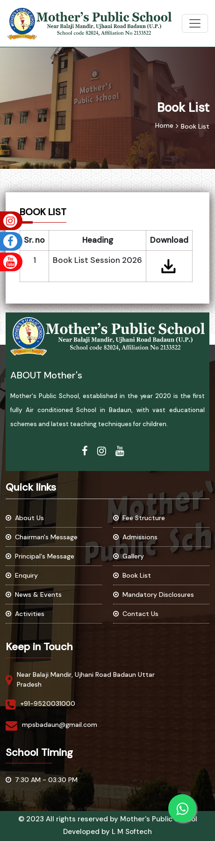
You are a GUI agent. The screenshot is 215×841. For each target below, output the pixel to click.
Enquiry (22, 575)
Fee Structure (139, 518)
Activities (25, 613)
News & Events (34, 594)
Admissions (135, 537)
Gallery (128, 556)
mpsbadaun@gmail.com (59, 724)
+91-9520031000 (47, 703)
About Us (25, 518)
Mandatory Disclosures (153, 594)
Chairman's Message (42, 537)
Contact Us (135, 613)
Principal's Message (40, 556)
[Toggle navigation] (195, 23)
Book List (132, 575)
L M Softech (132, 831)
